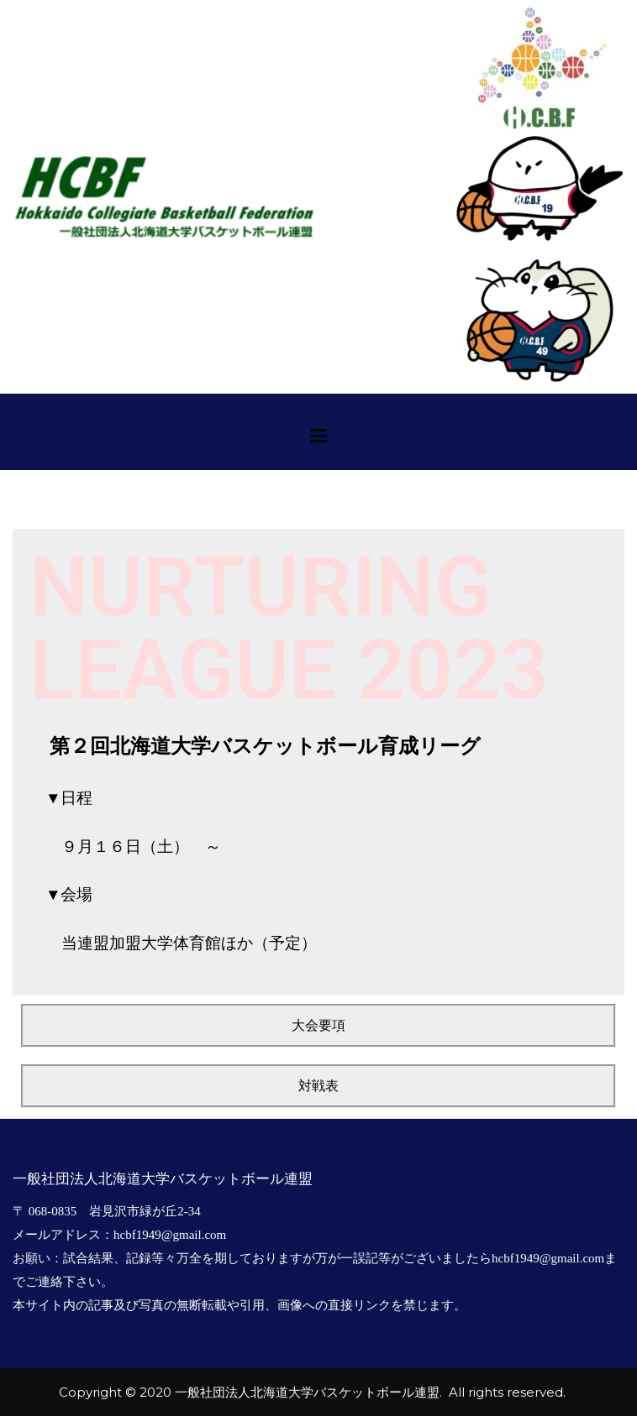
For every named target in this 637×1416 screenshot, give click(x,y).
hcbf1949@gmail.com (169, 1234)
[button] (318, 1026)
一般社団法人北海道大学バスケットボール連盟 (307, 1392)
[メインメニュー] (319, 439)
